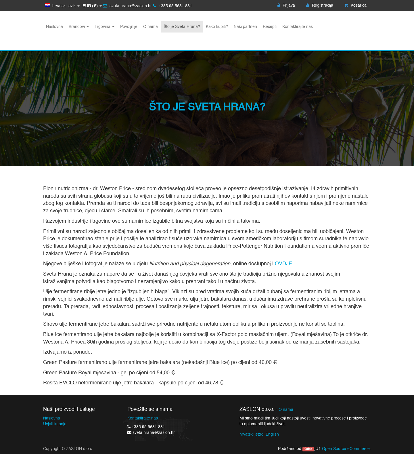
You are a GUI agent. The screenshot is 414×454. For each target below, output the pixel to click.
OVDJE (283, 263)
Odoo (308, 449)
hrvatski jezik (251, 434)
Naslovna (51, 418)
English (272, 434)
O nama (286, 410)
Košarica (355, 5)
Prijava (286, 5)
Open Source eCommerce (346, 449)
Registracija (319, 5)
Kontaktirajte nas (142, 418)
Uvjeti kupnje (54, 424)
